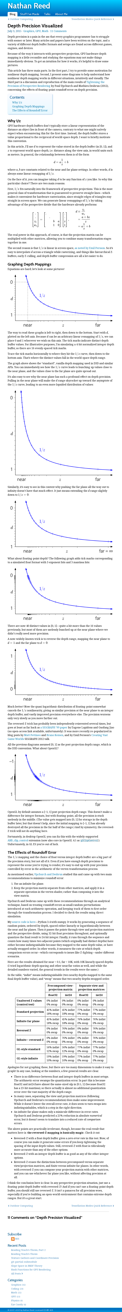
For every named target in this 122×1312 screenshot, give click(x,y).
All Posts (16, 1273)
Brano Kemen (55, 735)
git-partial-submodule (24, 1261)
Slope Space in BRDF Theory (26, 1265)
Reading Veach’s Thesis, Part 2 (28, 1249)
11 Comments (58, 31)
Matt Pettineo (32, 735)
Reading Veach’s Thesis (24, 1253)
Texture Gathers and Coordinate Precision (35, 1257)
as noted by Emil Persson (90, 248)
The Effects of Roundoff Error (30, 110)
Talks (47, 14)
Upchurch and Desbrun (48, 874)
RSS (15, 1238)
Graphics (28, 31)
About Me (61, 14)
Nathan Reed (29, 5)
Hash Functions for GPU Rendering (31, 1269)
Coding (17, 1288)
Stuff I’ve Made (29, 14)
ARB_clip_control (18, 840)
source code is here (23, 922)
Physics (17, 1300)
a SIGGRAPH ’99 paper (53, 727)
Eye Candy (18, 1304)
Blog (12, 14)
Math (45, 31)
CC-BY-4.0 (48, 1310)
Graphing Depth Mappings (28, 106)
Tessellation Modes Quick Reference (91, 19)
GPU (38, 31)
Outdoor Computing (21, 19)
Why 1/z (17, 102)
